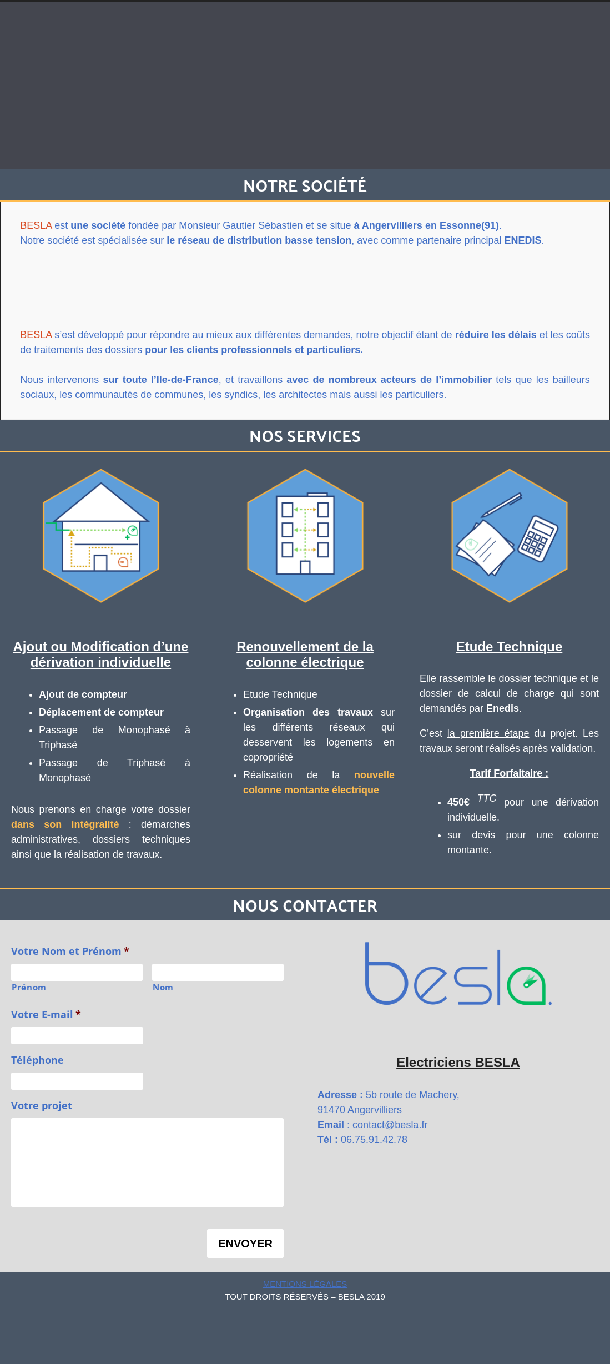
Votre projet (41, 1105)
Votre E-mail (46, 1014)
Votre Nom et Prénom (70, 951)
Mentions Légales (305, 1283)
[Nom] (218, 972)
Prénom (29, 987)
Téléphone (37, 1060)
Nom (163, 987)
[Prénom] (77, 972)
